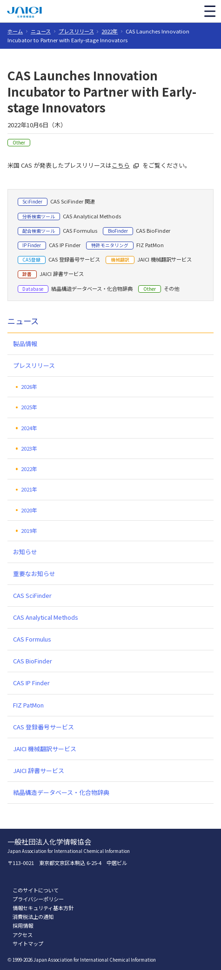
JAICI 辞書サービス (38, 770)
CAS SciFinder (32, 595)
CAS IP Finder (31, 682)
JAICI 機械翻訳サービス (44, 748)
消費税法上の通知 (33, 916)
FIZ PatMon (28, 705)
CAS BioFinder (32, 660)
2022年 (109, 31)
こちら (121, 165)
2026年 (29, 386)
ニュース (41, 31)
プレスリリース (76, 31)
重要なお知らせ (34, 573)
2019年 (29, 530)
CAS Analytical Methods (45, 617)
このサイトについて (36, 890)
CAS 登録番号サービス (43, 726)
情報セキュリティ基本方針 (43, 907)
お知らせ (25, 551)
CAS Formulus (32, 639)
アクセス (23, 934)
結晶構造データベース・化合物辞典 (61, 792)
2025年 (29, 407)
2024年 (29, 428)
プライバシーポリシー (38, 899)
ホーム (15, 31)
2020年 (29, 510)
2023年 (29, 448)
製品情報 (25, 343)
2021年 (29, 489)
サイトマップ (28, 943)
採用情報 (23, 925)
